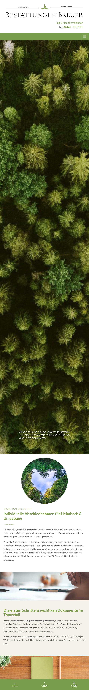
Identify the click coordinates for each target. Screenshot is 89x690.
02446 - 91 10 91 (73, 27)
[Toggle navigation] (84, 36)
